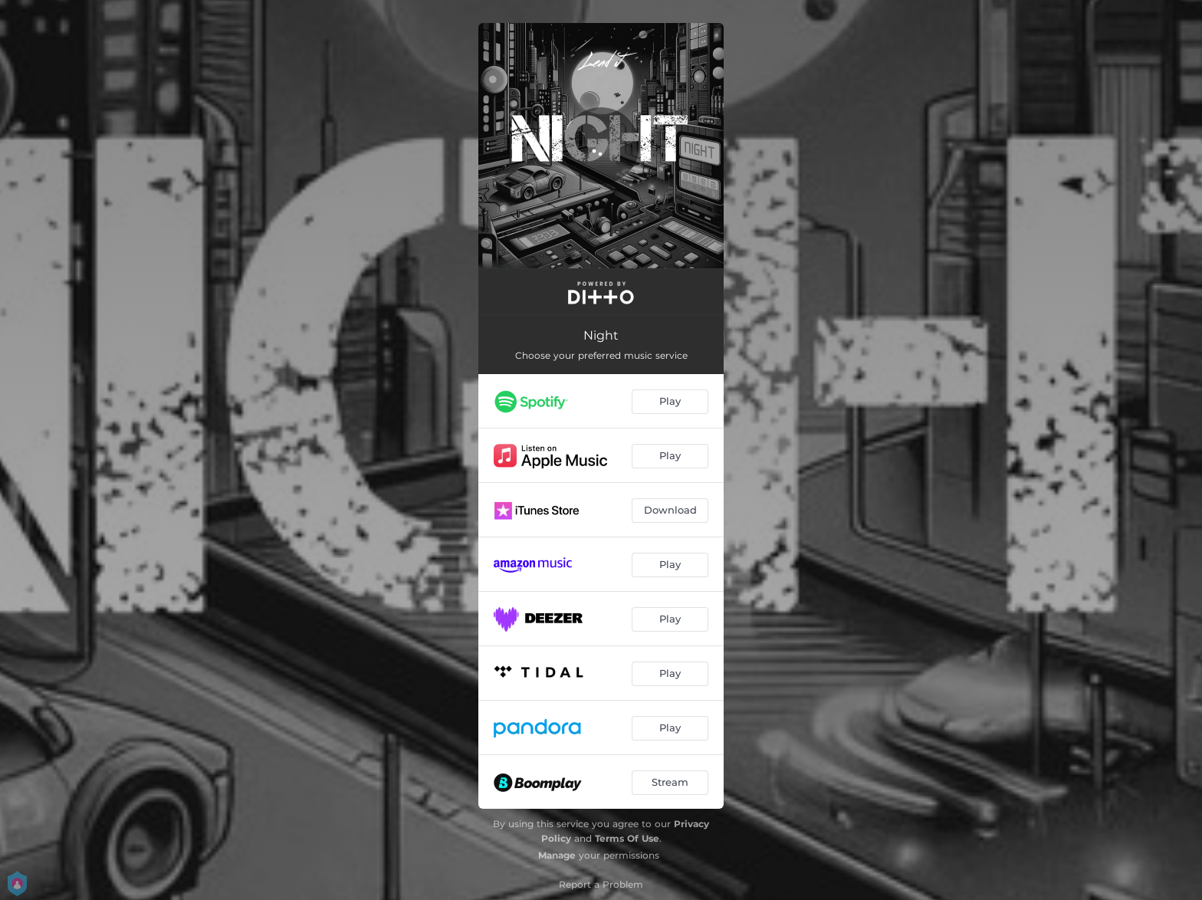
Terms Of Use (627, 838)
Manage (557, 855)
